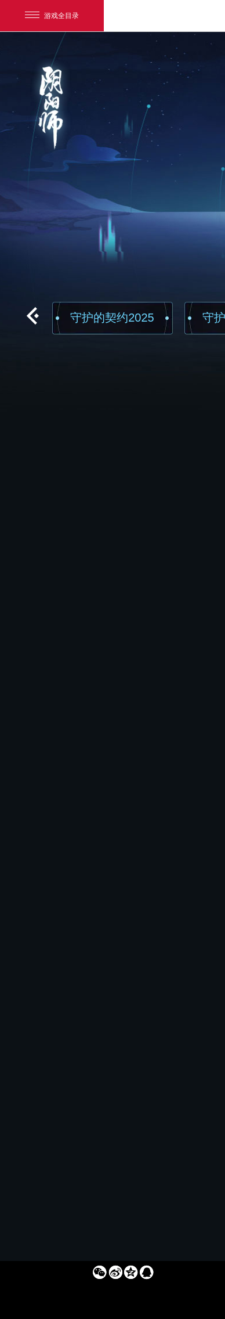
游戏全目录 (52, 16)
